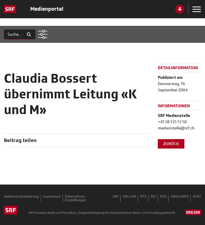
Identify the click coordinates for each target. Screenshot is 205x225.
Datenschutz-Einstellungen (75, 198)
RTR (163, 197)
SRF (115, 197)
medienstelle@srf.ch (176, 128)
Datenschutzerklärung (21, 197)
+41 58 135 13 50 (172, 122)
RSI (153, 197)
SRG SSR (129, 197)
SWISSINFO (180, 197)
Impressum (52, 197)
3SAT (197, 197)
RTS (143, 197)
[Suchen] (13, 34)
